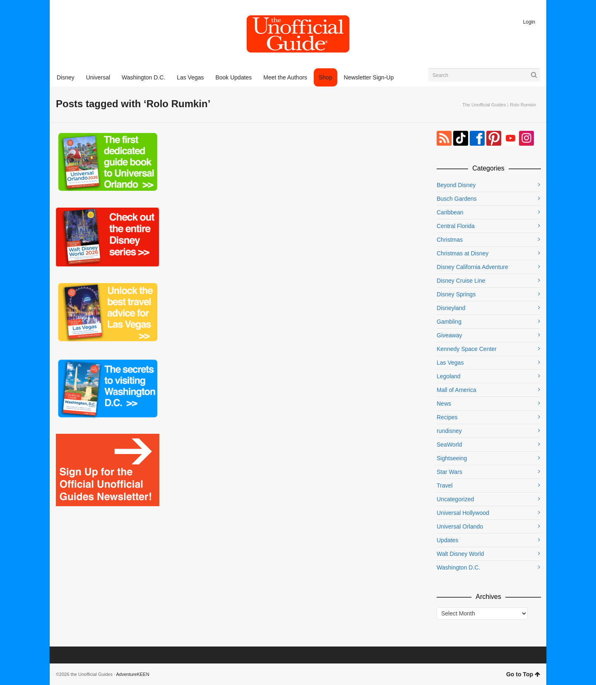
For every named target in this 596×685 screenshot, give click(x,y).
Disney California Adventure (472, 267)
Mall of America (456, 390)
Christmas (450, 239)
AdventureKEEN (132, 674)
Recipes (447, 417)
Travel (444, 485)
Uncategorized (455, 499)
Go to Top (523, 674)
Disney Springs (456, 294)
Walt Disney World (460, 553)
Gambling (449, 321)
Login (529, 22)
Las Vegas (450, 362)
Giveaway (449, 335)
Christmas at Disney (462, 253)
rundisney (449, 431)
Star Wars (449, 472)
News (444, 403)
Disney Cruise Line (461, 280)
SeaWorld (449, 444)
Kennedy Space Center (467, 349)
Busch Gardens (457, 198)
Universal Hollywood (463, 513)
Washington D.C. (458, 567)
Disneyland (451, 308)
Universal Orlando (460, 526)
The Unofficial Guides (484, 104)
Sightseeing (452, 458)
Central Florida (456, 226)
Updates (447, 540)
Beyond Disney (456, 185)
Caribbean (450, 212)
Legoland (449, 376)
